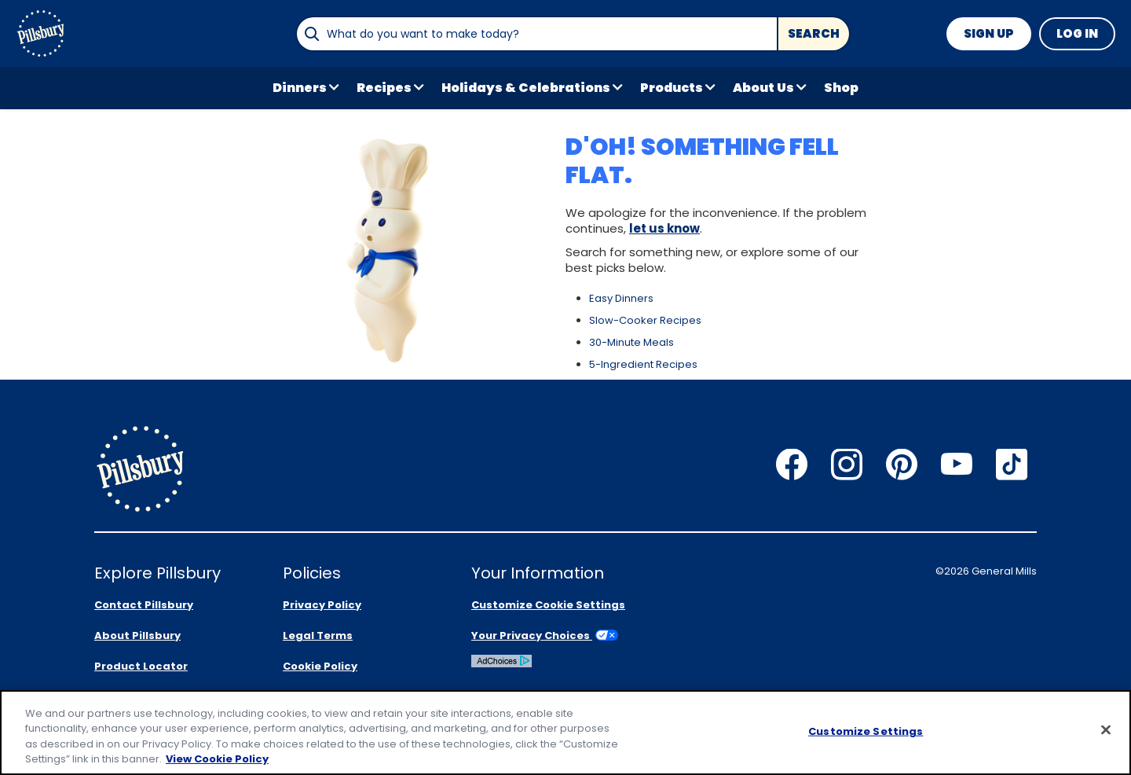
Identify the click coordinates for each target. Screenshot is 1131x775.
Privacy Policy (322, 604)
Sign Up (989, 33)
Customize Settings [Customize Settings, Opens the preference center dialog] (865, 731)
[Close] (1106, 729)
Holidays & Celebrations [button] (525, 88)
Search (814, 33)
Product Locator (141, 666)
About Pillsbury (137, 635)
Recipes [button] (384, 88)
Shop (841, 88)
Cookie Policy (320, 666)
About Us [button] (763, 88)
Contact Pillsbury (143, 604)
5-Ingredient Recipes (643, 364)
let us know (664, 228)
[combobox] (536, 34)
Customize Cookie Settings (548, 604)
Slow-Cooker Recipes (645, 320)
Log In (1077, 33)
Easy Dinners (621, 298)
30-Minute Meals (631, 342)
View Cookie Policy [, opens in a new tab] (217, 758)
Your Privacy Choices (544, 635)
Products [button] (671, 88)
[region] (565, 732)
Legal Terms (318, 635)
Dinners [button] (300, 88)
